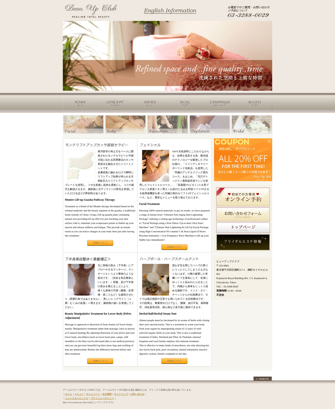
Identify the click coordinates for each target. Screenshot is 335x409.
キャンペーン (93, 394)
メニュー (79, 394)
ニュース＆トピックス (76, 398)
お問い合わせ (137, 394)
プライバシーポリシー (102, 398)
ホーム (68, 394)
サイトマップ (121, 394)
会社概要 (107, 394)
